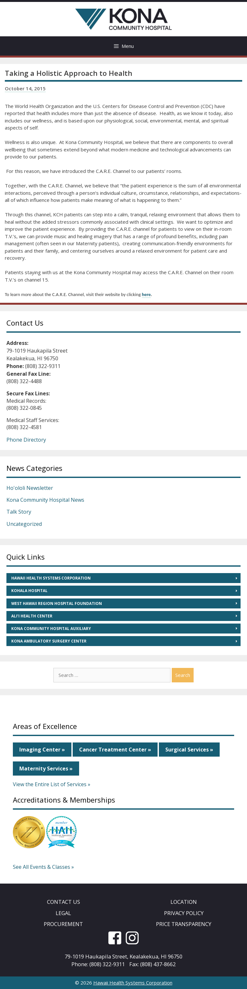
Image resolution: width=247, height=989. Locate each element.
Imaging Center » (42, 749)
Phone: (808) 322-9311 (98, 964)
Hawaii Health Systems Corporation (51, 578)
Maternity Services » (46, 768)
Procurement (63, 924)
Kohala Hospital (29, 590)
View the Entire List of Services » (51, 784)
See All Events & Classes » (43, 866)
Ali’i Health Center (31, 616)
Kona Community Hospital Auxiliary (51, 628)
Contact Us (63, 901)
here (146, 294)
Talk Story (18, 511)
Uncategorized (24, 523)
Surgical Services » (189, 749)
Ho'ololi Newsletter (29, 487)
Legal (63, 913)
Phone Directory (26, 439)
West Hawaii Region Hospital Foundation (56, 603)
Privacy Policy (184, 913)
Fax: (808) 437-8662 (152, 964)
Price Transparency (183, 924)
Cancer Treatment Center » (115, 749)
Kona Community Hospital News (45, 499)
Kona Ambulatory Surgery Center (49, 641)
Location (183, 901)
